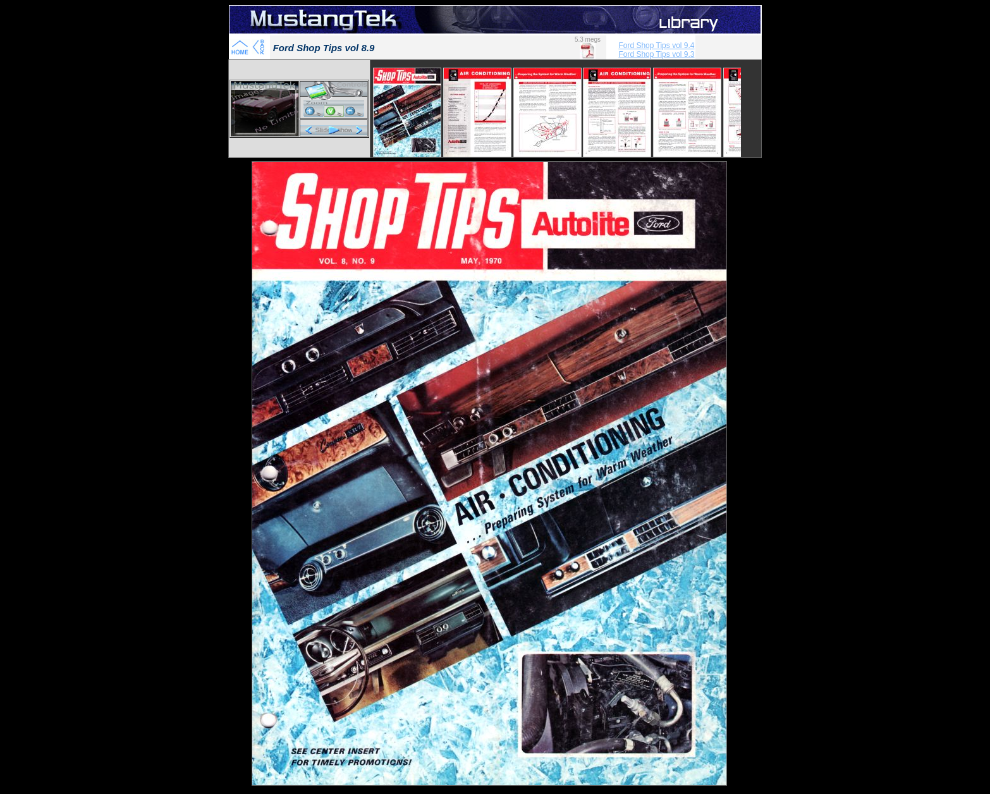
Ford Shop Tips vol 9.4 (656, 45)
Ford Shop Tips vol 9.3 (656, 54)
